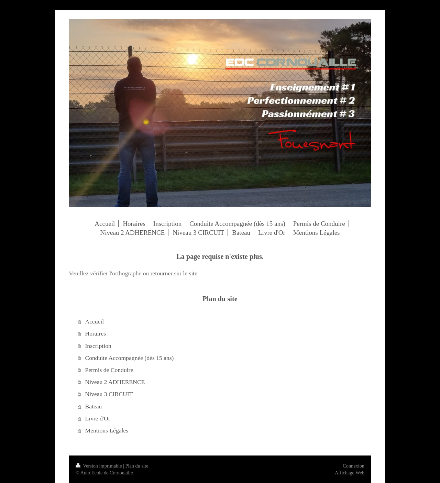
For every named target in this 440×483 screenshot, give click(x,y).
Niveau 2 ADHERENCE (115, 381)
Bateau (93, 406)
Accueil (94, 321)
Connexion (353, 466)
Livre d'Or (97, 418)
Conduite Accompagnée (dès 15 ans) (129, 357)
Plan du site (136, 466)
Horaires (95, 333)
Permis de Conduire (109, 369)
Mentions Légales (107, 430)
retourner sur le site (174, 273)
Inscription (98, 345)
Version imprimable (99, 466)
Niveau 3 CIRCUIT (109, 394)
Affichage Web (349, 472)
